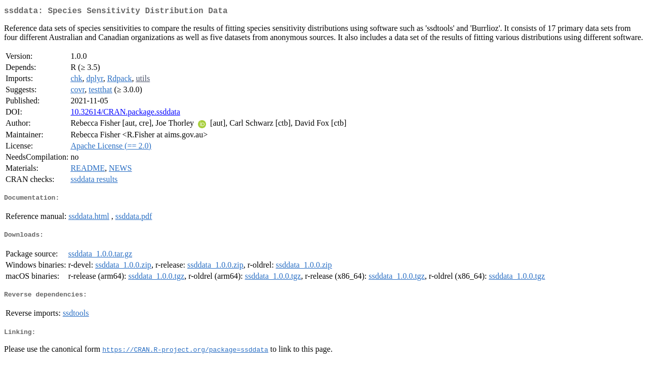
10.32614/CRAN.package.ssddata (125, 113)
